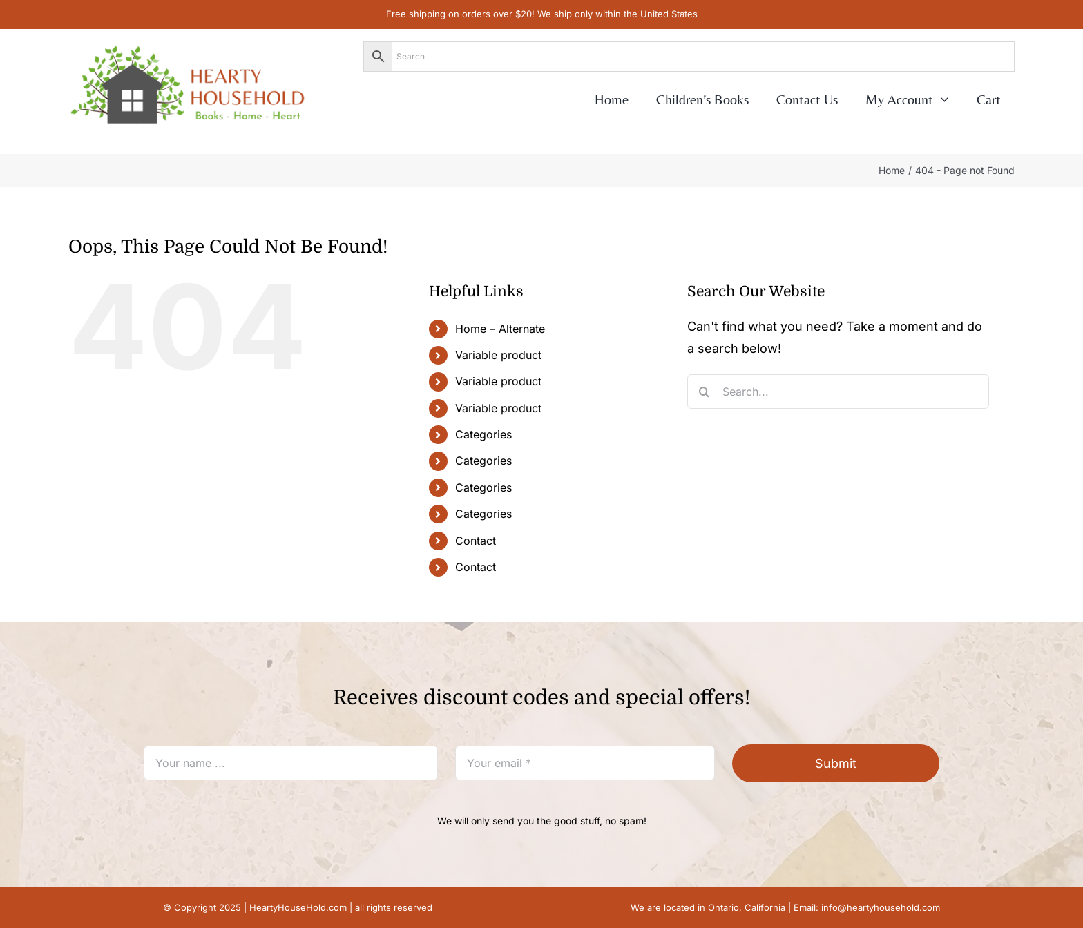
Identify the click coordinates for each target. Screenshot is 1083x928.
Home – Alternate (500, 329)
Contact (475, 541)
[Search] (704, 391)
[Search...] (838, 391)
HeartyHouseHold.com (298, 907)
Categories (483, 434)
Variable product (498, 355)
